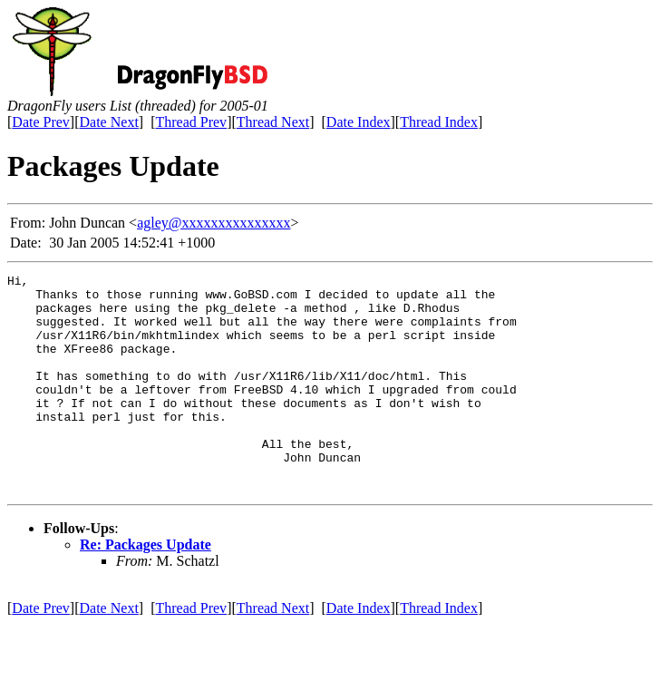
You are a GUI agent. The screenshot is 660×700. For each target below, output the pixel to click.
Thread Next (273, 122)
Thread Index (439, 122)
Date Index (358, 122)
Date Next (109, 122)
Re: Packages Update (145, 588)
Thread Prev (191, 122)
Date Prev (41, 122)
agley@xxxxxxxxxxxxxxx (213, 222)
